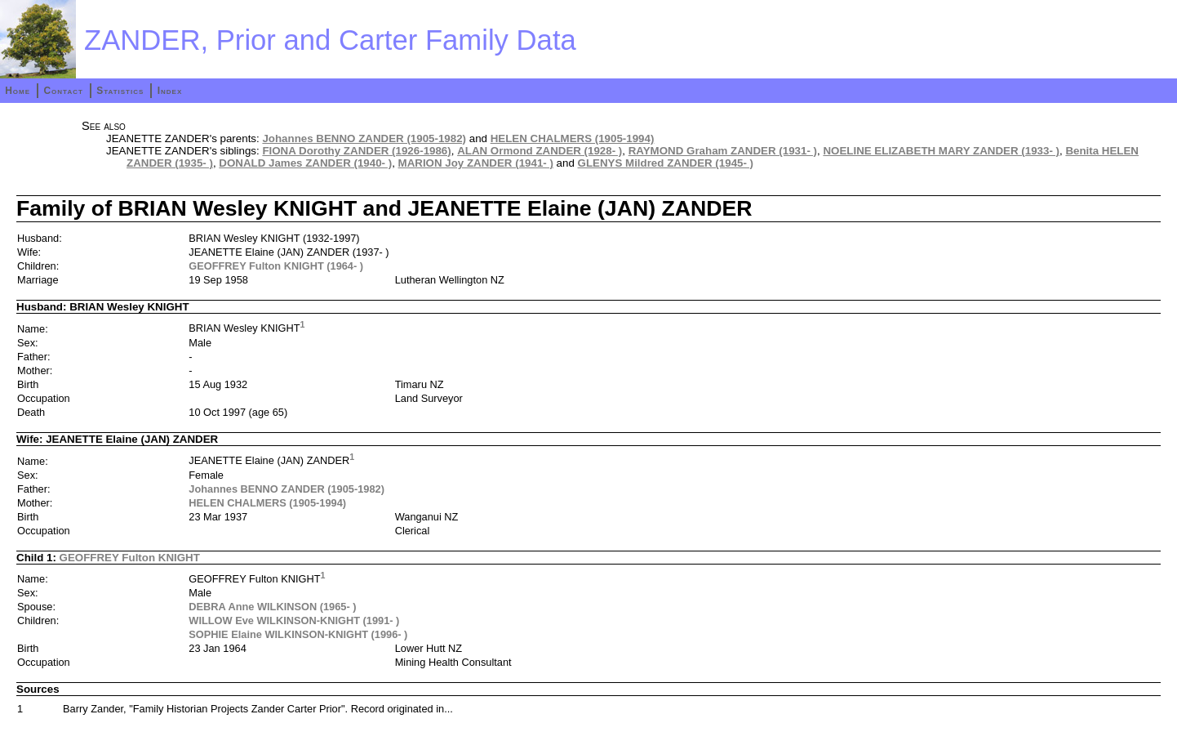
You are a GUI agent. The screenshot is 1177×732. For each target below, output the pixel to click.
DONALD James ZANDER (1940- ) (305, 163)
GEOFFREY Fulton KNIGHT (130, 557)
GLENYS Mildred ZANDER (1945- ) (666, 163)
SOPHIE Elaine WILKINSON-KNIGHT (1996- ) (298, 634)
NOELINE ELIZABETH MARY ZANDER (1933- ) (941, 151)
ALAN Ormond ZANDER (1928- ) (539, 151)
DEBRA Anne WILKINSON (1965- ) (272, 606)
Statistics (120, 90)
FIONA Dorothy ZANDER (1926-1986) (356, 151)
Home (17, 90)
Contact (62, 90)
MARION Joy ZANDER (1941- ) (475, 163)
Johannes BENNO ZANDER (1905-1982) (364, 138)
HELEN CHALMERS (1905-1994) (573, 138)
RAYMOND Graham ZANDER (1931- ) (722, 151)
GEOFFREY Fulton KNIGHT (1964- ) (276, 266)
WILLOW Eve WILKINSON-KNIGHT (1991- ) (294, 620)
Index (170, 90)
